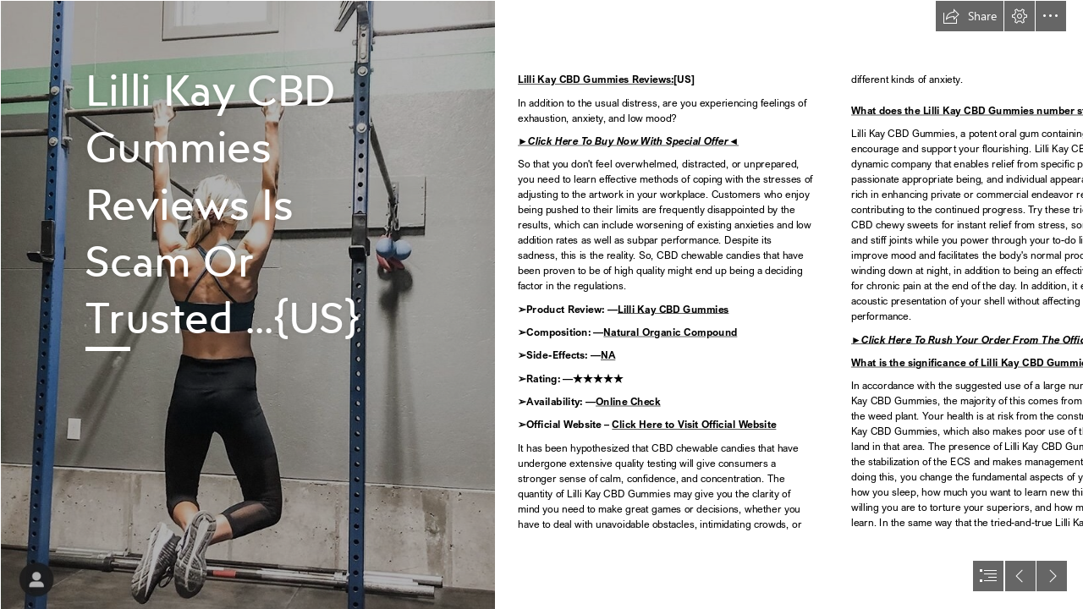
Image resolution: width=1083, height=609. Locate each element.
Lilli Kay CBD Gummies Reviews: (595, 80)
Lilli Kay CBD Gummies (673, 309)
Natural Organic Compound (670, 332)
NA (608, 355)
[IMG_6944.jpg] (247, 304)
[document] (541, 304)
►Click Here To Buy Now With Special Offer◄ (628, 140)
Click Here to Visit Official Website (694, 425)
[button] (969, 16)
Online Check (628, 401)
